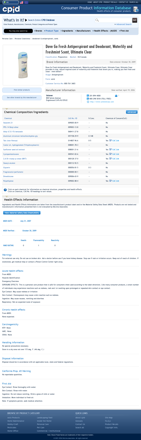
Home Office (12, 431)
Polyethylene (8, 181)
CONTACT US (123, 2)
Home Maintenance (15, 421)
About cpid (80, 418)
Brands (39, 31)
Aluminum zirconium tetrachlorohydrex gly (20, 136)
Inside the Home (44, 421)
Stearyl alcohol (9, 163)
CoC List (114, 141)
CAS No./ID (72, 118)
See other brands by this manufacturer (22, 98)
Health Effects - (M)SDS (105, 31)
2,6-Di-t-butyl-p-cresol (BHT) (15, 159)
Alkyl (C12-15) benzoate (13, 132)
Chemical (8, 118)
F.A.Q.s (108, 421)
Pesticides (11, 427)
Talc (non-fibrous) (10, 141)
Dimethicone (8, 176)
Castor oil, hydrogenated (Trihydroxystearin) (21, 145)
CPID (11, 9)
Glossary (79, 421)
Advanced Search (124, 24)
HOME (90, 2)
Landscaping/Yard (44, 418)
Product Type (52, 31)
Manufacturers (83, 31)
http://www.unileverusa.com (102, 102)
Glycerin (6, 168)
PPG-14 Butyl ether (10, 127)
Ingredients (67, 31)
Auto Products (13, 418)
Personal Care (43, 424)
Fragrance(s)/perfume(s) (13, 172)
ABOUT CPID (97, 2)
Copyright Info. (111, 427)
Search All (79, 427)
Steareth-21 (8, 123)
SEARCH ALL (133, 2)
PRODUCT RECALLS (110, 2)
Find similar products (22, 90)
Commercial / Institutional (48, 431)
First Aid (124, 31)
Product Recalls (111, 424)
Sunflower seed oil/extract (14, 150)
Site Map (108, 418)
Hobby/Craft (12, 424)
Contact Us (80, 424)
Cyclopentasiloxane (11, 154)
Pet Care (40, 427)
